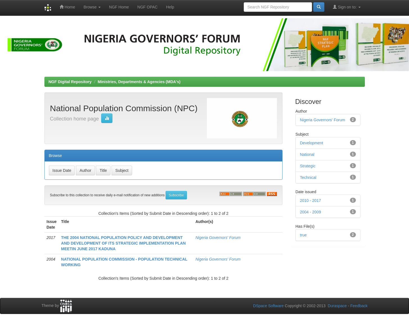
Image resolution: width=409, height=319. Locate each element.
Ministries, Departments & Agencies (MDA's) (139, 81)
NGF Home (119, 7)
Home (67, 6)
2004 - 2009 (310, 212)
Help (170, 7)
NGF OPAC (147, 7)
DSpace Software (268, 306)
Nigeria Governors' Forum (218, 237)
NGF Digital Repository (70, 81)
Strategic (307, 166)
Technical (308, 177)
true (303, 235)
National (307, 154)
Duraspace (337, 306)
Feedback (358, 306)
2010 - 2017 (310, 200)
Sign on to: (347, 6)
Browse (92, 7)
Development (311, 143)
